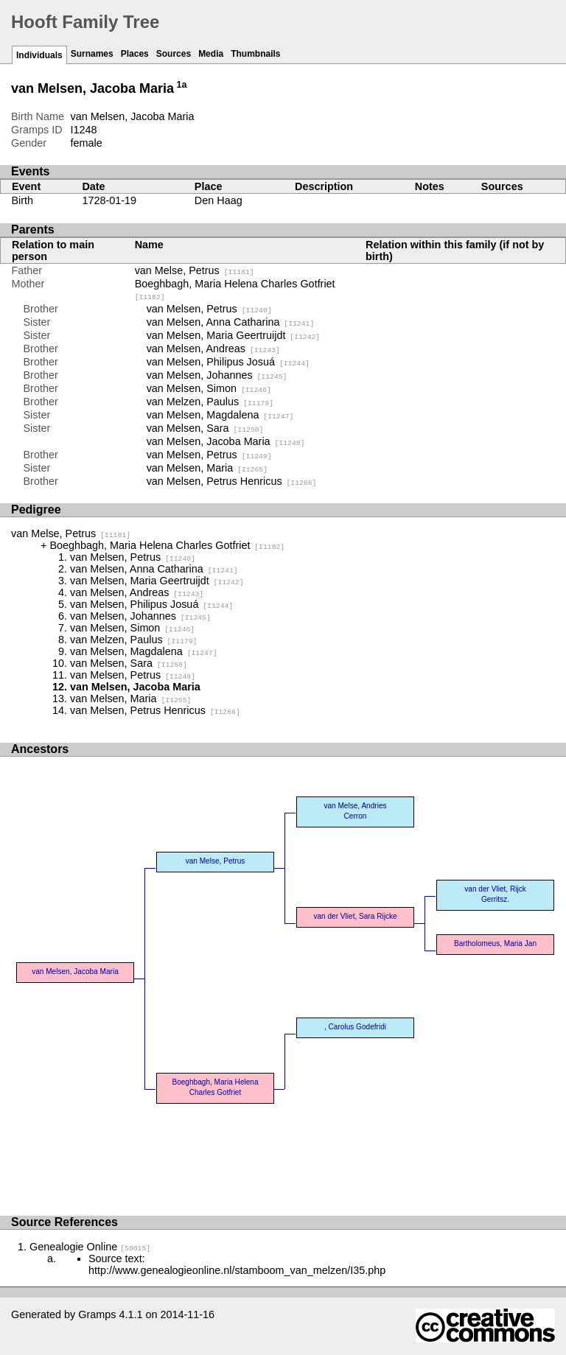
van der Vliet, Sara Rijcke (354, 916)
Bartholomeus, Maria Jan (495, 943)
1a (182, 85)
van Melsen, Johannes (217, 375)
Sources (173, 54)
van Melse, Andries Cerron (355, 811)
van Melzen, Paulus (210, 401)
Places (135, 54)
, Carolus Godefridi (355, 1027)
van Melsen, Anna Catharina (231, 322)
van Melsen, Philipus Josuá (228, 362)
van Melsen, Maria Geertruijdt (234, 335)
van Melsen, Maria (207, 468)
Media (210, 54)
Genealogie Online (89, 1247)
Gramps (97, 1314)
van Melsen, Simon (209, 388)
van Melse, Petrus (194, 270)
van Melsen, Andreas (213, 348)
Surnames (92, 54)
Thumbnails (255, 54)
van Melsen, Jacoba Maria (226, 441)
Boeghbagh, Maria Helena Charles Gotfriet (166, 545)
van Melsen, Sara (205, 428)
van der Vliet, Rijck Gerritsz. (494, 894)
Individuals (39, 55)
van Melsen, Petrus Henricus (232, 481)
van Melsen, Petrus (209, 309)
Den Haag (218, 200)
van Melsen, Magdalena (220, 415)
